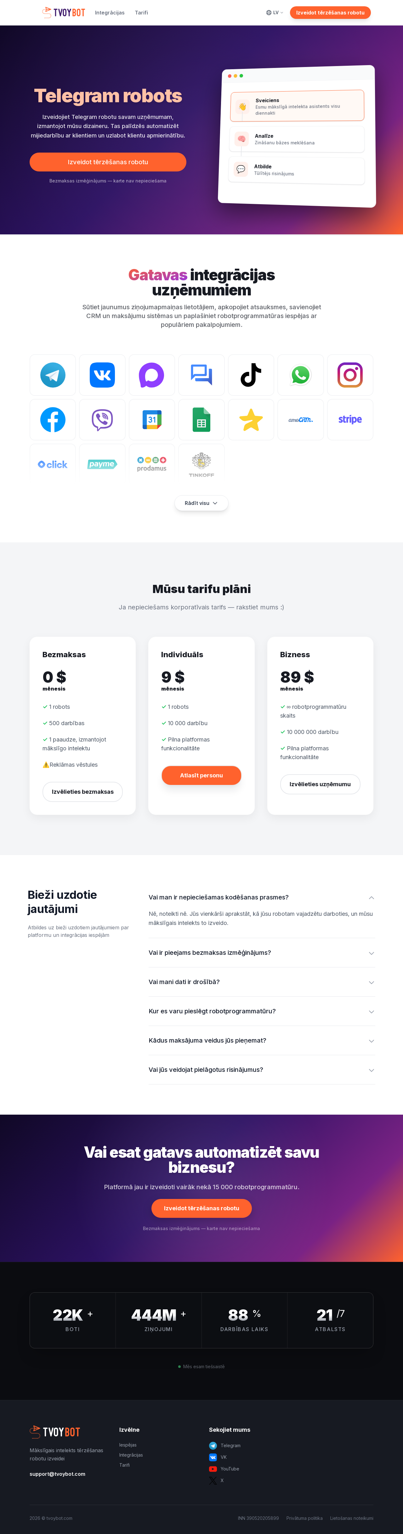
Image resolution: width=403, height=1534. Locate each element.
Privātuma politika (305, 1518)
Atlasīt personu (201, 775)
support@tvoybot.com (57, 1474)
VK (218, 1457)
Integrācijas (110, 12)
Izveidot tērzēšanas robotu (330, 12)
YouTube (224, 1469)
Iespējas (128, 1444)
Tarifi (141, 12)
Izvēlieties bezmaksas (83, 791)
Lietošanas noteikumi (351, 1518)
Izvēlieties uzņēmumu (320, 784)
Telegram (225, 1446)
